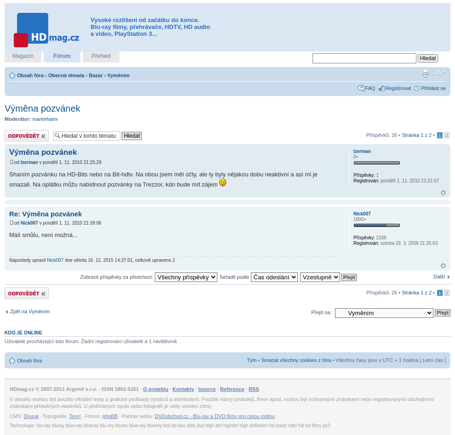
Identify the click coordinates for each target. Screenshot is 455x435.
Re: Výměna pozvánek (45, 214)
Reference (232, 389)
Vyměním (118, 75)
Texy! (75, 416)
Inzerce (207, 389)
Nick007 (29, 223)
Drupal (31, 416)
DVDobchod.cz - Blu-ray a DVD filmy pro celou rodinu (215, 416)
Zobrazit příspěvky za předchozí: (148, 277)
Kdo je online (23, 332)
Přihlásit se (433, 88)
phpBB (110, 416)
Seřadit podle (259, 277)
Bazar (96, 75)
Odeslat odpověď (27, 135)
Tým (251, 360)
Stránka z (417, 135)
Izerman (29, 162)
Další (439, 276)
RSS (254, 389)
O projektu (155, 389)
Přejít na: (321, 312)
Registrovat (398, 88)
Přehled (100, 56)
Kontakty (183, 389)
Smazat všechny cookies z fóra (296, 360)
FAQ (370, 88)
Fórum (61, 56)
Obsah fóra (30, 75)
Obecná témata (66, 75)
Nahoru (443, 192)
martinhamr (45, 119)
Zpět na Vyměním (30, 311)
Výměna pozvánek (42, 108)
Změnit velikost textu (439, 73)
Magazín (23, 56)
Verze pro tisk (425, 73)
